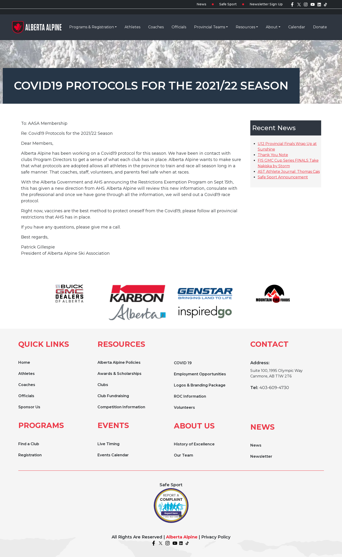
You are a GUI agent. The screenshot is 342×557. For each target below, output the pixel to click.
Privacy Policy (215, 537)
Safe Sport (228, 4)
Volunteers (184, 407)
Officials (26, 396)
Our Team (183, 455)
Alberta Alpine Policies (119, 362)
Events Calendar (113, 455)
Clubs (102, 385)
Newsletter (261, 456)
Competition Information (121, 407)
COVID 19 (183, 363)
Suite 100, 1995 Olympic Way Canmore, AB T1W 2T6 (276, 373)
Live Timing (108, 444)
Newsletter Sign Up (266, 4)
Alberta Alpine (182, 537)
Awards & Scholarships (119, 373)
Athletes (26, 373)
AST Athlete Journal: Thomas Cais (289, 171)
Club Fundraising (113, 396)
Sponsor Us (29, 407)
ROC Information (190, 396)
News (201, 4)
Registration (30, 455)
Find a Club (28, 444)
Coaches (26, 385)
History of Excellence (194, 444)
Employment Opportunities (200, 374)
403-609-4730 (274, 387)
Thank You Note (273, 155)
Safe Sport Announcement (283, 177)
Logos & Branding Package (200, 385)
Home (24, 362)
